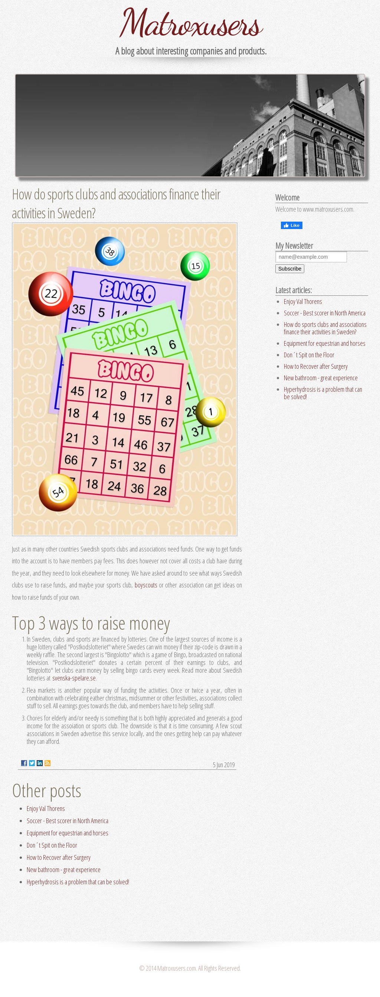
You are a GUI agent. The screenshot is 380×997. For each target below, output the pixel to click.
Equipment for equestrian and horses (67, 832)
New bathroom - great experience (64, 869)
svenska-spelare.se (74, 677)
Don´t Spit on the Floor (52, 845)
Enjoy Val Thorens (46, 808)
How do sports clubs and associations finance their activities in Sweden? (325, 328)
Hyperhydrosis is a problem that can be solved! (78, 881)
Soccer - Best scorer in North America (67, 820)
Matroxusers (190, 22)
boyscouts (146, 584)
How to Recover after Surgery (59, 857)
